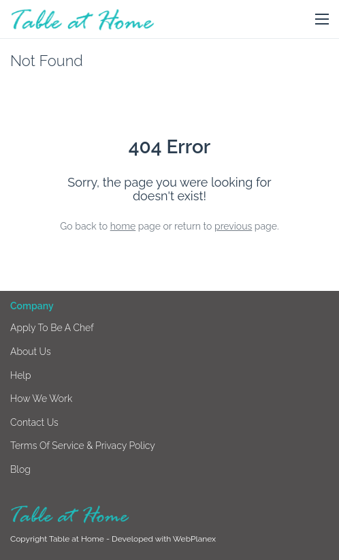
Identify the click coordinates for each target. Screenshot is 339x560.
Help (20, 375)
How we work (41, 398)
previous (233, 226)
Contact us (34, 422)
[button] (322, 19)
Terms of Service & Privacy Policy (82, 445)
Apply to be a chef (52, 327)
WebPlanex (194, 539)
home (123, 226)
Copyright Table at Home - (61, 539)
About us (30, 351)
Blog (20, 469)
